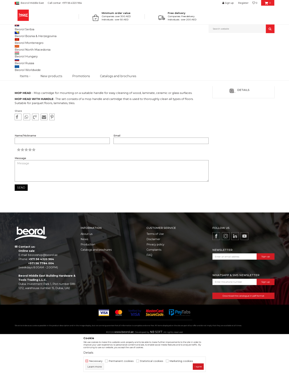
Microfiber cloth (243, 109)
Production (88, 283)
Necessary (95, 361)
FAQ (149, 293)
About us (86, 272)
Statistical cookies (151, 361)
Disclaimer (153, 278)
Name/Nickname (25, 174)
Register (243, 2)
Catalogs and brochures (96, 288)
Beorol (21, 41)
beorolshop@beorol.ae (43, 293)
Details (243, 128)
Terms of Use (155, 272)
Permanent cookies (121, 361)
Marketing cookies (181, 361)
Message (20, 197)
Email (117, 174)
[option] (243, 101)
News (31, 41)
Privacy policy (155, 283)
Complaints (153, 288)
